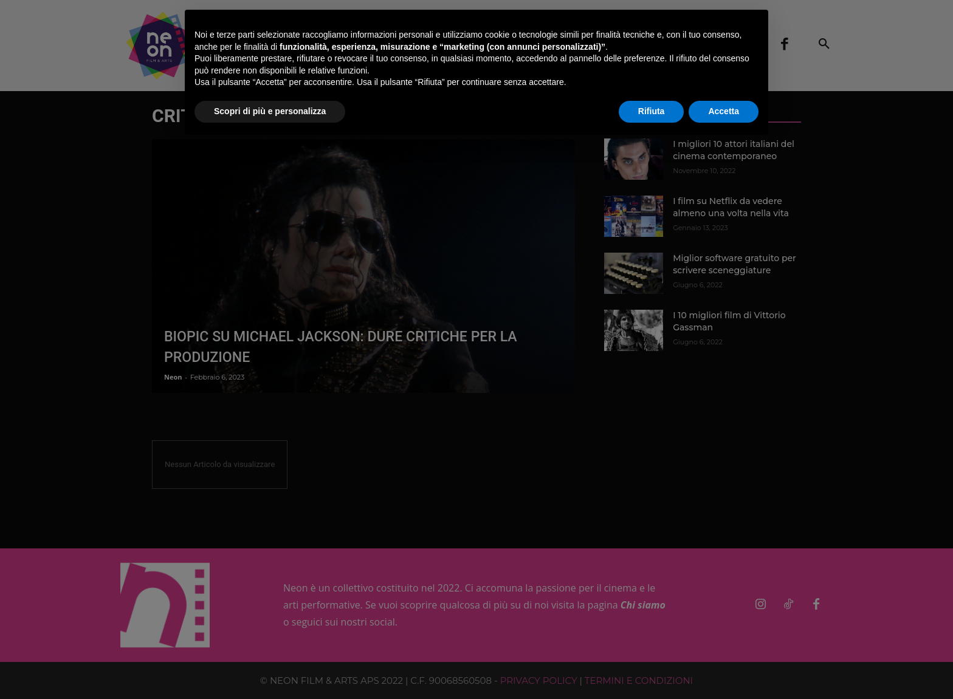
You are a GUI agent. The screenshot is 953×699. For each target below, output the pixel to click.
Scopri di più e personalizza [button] (270, 111)
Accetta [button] (723, 111)
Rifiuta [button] (651, 111)
